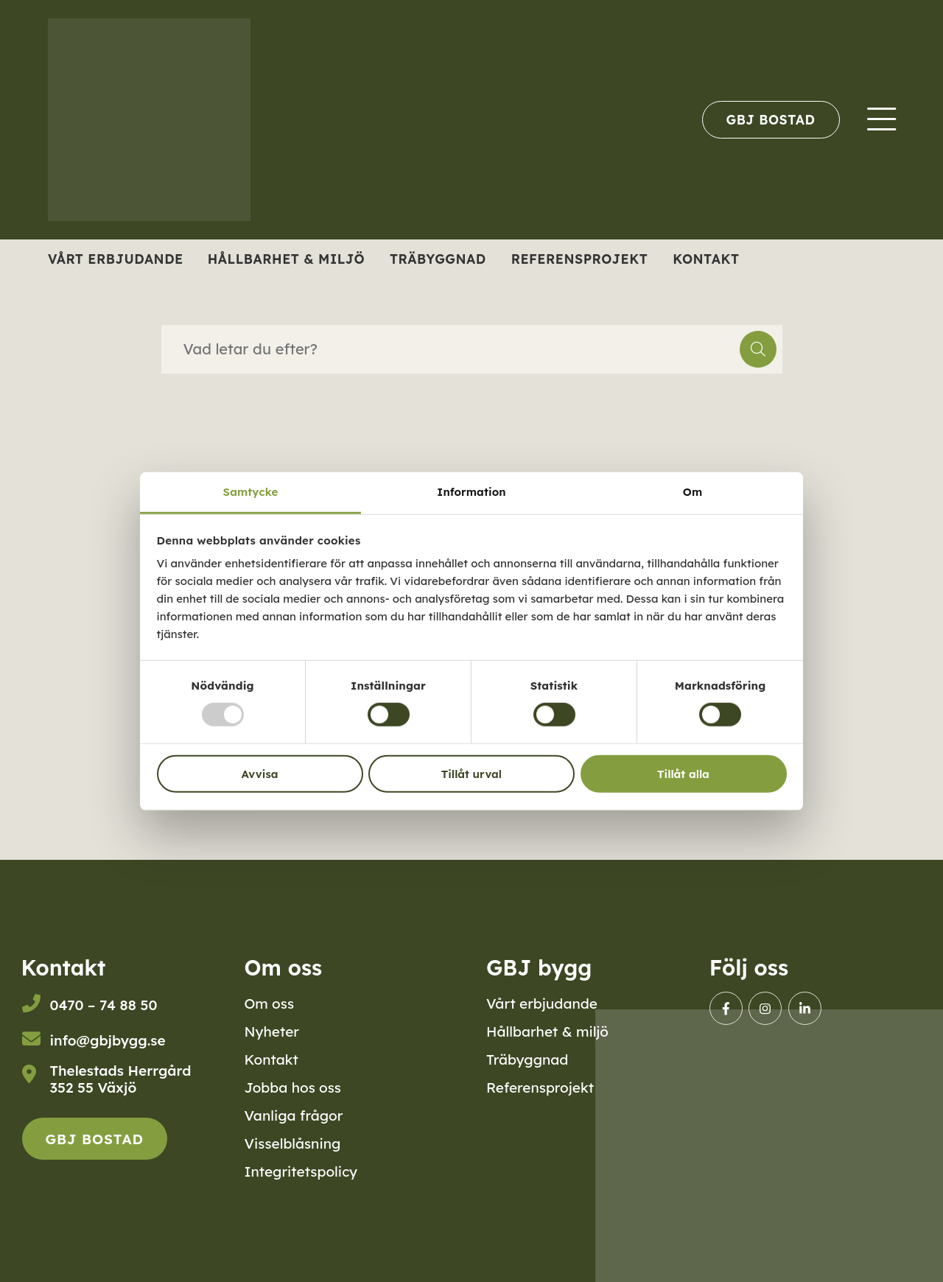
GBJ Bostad (771, 119)
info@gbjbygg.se (108, 1040)
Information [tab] (471, 492)
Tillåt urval (471, 774)
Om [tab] (692, 492)
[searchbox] (450, 349)
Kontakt (706, 259)
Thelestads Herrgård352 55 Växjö (121, 1079)
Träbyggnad (438, 259)
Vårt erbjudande (115, 259)
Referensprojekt (579, 259)
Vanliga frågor (293, 1115)
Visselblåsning (292, 1143)
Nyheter (271, 1031)
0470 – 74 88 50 (104, 1005)
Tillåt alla (683, 774)
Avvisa (260, 774)
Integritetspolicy (300, 1171)
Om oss (269, 1003)
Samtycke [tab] (250, 492)
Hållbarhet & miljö (286, 259)
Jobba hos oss (292, 1087)
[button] (758, 349)
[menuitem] (771, 120)
